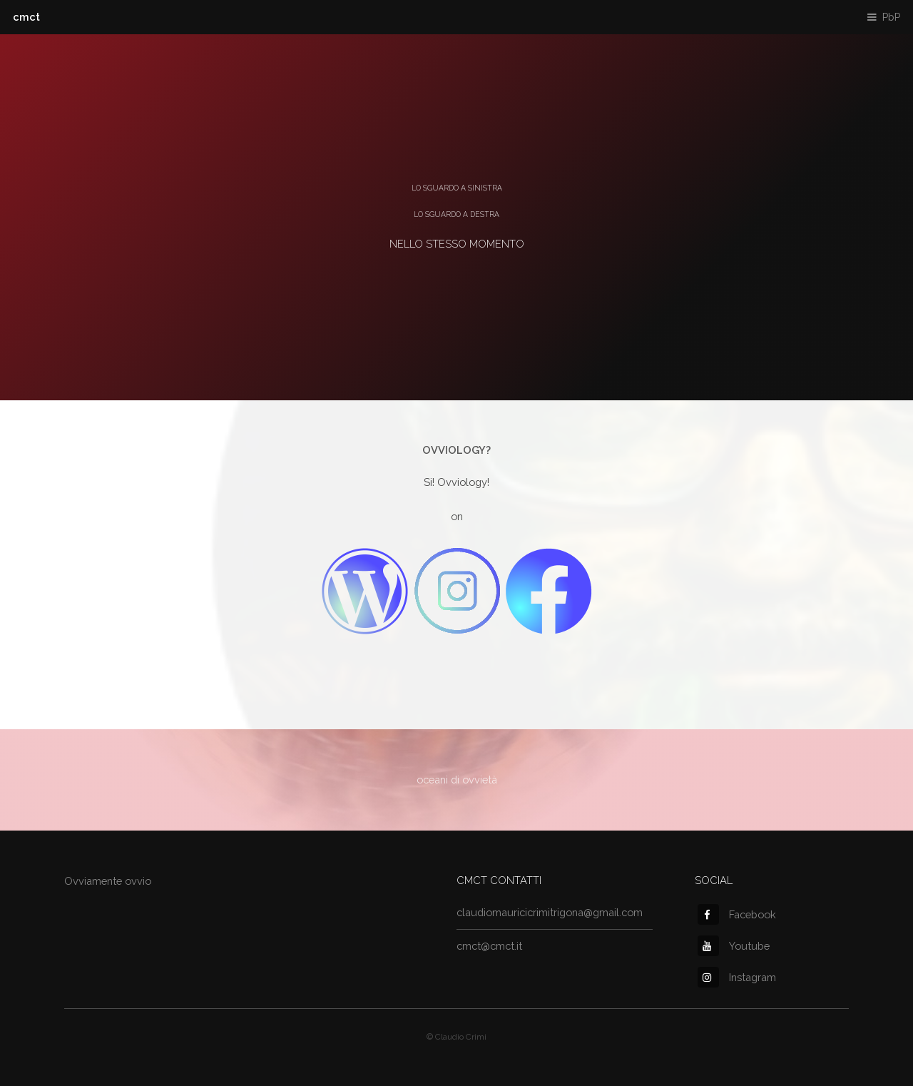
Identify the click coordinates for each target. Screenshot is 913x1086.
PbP (891, 17)
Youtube (734, 946)
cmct (26, 17)
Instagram (737, 977)
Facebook (737, 914)
